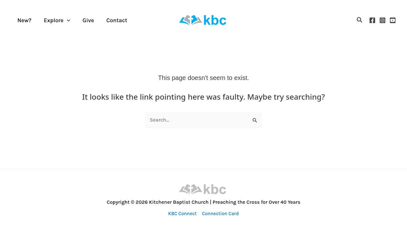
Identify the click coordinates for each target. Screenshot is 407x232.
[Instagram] (382, 20)
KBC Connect (183, 213)
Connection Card (220, 213)
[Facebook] (372, 20)
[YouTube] (393, 20)
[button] (360, 20)
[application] (65, 20)
